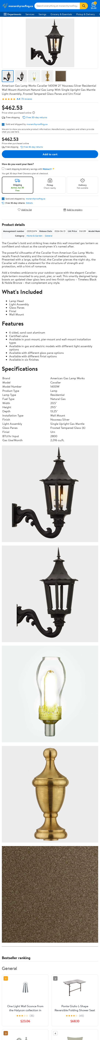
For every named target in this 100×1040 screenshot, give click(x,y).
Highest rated (43, 762)
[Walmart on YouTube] (19, 975)
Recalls (7, 898)
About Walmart (11, 819)
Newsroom (9, 829)
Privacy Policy (11, 930)
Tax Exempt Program (14, 913)
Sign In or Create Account (27, 797)
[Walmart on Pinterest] (26, 975)
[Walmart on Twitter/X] (12, 975)
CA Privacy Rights (13, 935)
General (48, 235)
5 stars (46, 724)
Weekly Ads (50, 801)
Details (29, 203)
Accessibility (10, 903)
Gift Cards (9, 876)
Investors (8, 834)
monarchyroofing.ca (36, 124)
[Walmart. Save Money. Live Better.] (17, 5)
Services (30, 14)
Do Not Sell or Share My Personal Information (27, 945)
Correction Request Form (21, 698)
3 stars (46, 732)
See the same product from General (78, 671)
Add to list (25, 209)
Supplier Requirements (15, 844)
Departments (12, 14)
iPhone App (10, 957)
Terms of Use (10, 925)
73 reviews (26, 99)
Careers (8, 824)
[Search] (84, 6)
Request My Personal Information (21, 940)
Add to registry (73, 209)
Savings (42, 14)
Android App (10, 962)
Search (91, 770)
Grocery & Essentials (61, 14)
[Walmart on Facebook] (6, 975)
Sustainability (10, 839)
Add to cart (50, 154)
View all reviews (14, 750)
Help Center (57, 797)
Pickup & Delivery (85, 14)
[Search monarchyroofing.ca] (57, 6)
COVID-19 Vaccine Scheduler (19, 888)
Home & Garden (34, 235)
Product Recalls (12, 908)
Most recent (21, 762)
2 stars (46, 736)
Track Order (80, 797)
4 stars (46, 728)
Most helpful (65, 762)
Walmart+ (9, 871)
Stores (7, 861)
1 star (47, 740)
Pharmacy (9, 893)
